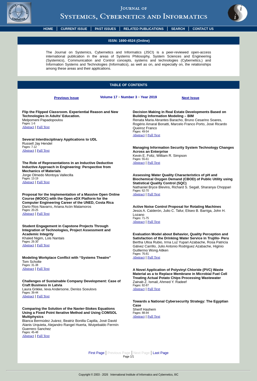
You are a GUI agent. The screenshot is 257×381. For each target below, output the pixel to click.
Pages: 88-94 (141, 312)
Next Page (141, 353)
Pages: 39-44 (30, 292)
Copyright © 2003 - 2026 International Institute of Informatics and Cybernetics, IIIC (128, 374)
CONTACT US (203, 29)
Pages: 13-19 (30, 178)
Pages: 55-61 (141, 159)
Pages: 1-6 (28, 123)
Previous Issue (66, 98)
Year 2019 (149, 97)
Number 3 (129, 97)
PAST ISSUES (105, 29)
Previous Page (118, 353)
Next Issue (190, 98)
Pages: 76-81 (141, 253)
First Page (96, 353)
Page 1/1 (128, 356)
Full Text (43, 127)
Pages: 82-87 (141, 285)
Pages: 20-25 (30, 210)
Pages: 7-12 (29, 146)
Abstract (28, 127)
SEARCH (178, 29)
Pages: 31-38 (30, 265)
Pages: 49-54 (141, 131)
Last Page (161, 353)
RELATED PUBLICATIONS (144, 29)
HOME (48, 29)
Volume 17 (108, 97)
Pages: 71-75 (141, 218)
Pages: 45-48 (30, 332)
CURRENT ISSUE (74, 29)
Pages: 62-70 (141, 190)
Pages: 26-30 (30, 241)
